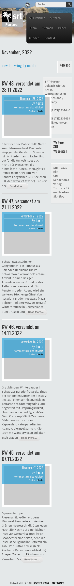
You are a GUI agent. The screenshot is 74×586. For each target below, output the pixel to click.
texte (39, 103)
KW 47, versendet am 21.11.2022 (21, 204)
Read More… (17, 186)
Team (33, 28)
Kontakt (50, 38)
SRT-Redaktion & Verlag (61, 180)
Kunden (34, 38)
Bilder (62, 28)
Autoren (55, 18)
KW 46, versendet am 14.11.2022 (21, 329)
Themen (47, 28)
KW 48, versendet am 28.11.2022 (21, 86)
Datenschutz (41, 582)
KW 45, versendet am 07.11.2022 (21, 455)
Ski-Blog (58, 196)
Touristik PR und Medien (61, 190)
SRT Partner (37, 18)
